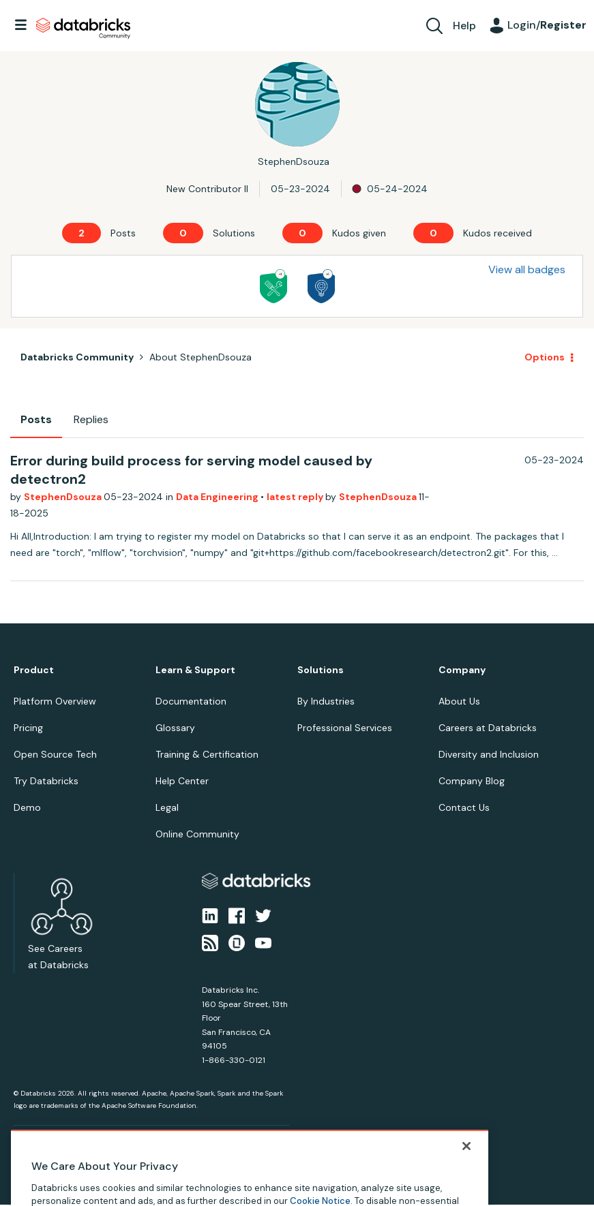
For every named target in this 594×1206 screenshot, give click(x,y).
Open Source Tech (55, 754)
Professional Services (344, 728)
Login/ (546, 25)
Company (462, 670)
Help (464, 25)
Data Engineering (218, 497)
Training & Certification (206, 754)
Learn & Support (195, 670)
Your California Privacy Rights (257, 1148)
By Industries (326, 701)
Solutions (320, 670)
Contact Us (464, 807)
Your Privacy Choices (161, 1148)
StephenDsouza (64, 497)
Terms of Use (94, 1148)
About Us (459, 701)
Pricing (28, 728)
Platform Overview (55, 701)
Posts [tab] (36, 419)
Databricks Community (83, 29)
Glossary (175, 728)
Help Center (182, 781)
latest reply (296, 497)
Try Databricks (46, 781)
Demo (27, 807)
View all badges (526, 269)
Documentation (190, 701)
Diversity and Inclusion (489, 754)
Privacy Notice (37, 1148)
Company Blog (472, 781)
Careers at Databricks (488, 728)
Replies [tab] (91, 419)
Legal (167, 807)
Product (34, 670)
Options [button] (544, 357)
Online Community (197, 834)
